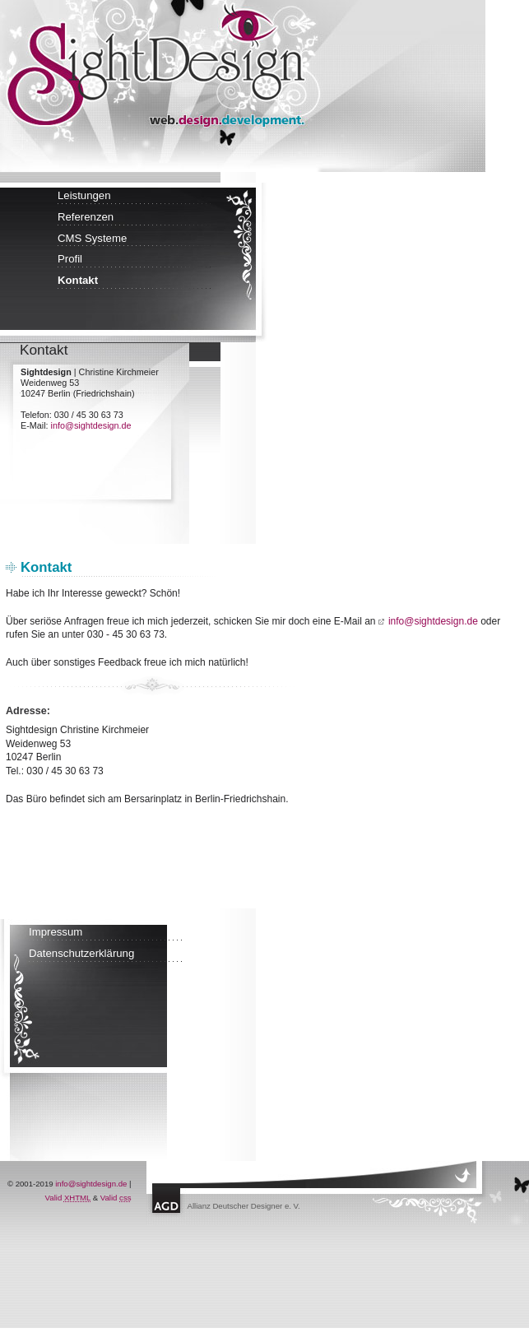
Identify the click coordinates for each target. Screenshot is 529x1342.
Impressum (55, 932)
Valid (67, 1197)
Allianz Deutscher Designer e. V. (244, 1205)
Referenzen (86, 217)
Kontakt (78, 280)
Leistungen (84, 195)
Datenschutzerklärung (81, 953)
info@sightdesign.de (91, 425)
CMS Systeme (92, 238)
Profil (70, 259)
